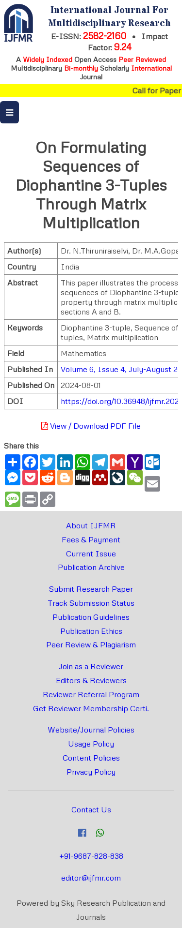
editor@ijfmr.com (91, 878)
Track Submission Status (91, 603)
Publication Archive (91, 567)
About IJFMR (91, 525)
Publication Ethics (91, 631)
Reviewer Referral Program (91, 694)
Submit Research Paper (91, 589)
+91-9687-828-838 (91, 856)
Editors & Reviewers (91, 680)
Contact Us (91, 809)
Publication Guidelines (91, 617)
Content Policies (91, 758)
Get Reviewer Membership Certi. (91, 708)
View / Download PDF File (91, 426)
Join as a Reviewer (91, 666)
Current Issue (91, 553)
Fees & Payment (91, 539)
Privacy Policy (91, 772)
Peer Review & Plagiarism (91, 644)
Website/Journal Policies (91, 729)
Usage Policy (91, 743)
